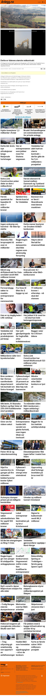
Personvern (18, 693)
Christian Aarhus (25, 667)
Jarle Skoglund (23, 668)
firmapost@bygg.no (40, 668)
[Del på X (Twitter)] (43, 69)
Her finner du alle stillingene (23, 117)
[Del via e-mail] (44, 69)
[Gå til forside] (7, 2)
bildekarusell (8, 97)
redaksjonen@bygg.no (24, 670)
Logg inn (39, 2)
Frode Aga (24, 666)
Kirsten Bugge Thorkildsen (40, 665)
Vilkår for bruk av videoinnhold (21, 691)
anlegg (2, 97)
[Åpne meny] (43, 2)
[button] (44, 103)
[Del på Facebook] (41, 69)
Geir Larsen (41, 666)
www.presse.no (20, 682)
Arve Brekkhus (24, 665)
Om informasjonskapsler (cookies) (22, 692)
